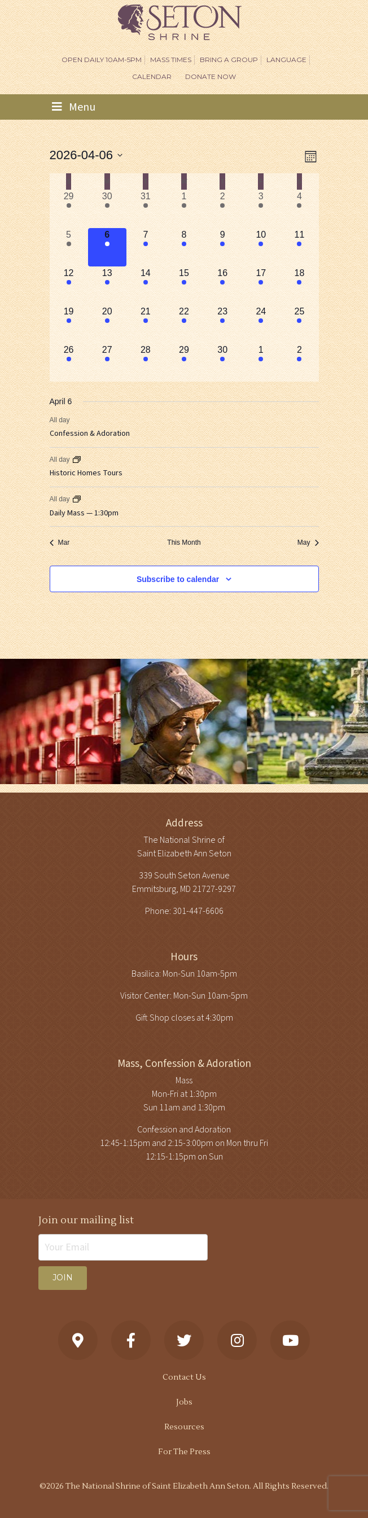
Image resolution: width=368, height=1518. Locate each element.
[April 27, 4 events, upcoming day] (107, 362)
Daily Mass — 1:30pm (84, 513)
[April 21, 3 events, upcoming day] (145, 324)
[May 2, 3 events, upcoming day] (299, 362)
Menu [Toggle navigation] (73, 107)
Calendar (152, 76)
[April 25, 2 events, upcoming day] (299, 324)
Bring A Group (229, 59)
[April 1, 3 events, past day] (184, 209)
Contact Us (184, 1377)
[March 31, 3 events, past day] (145, 209)
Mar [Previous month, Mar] (60, 542)
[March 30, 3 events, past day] (107, 209)
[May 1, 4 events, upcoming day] (261, 362)
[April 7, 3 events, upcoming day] (145, 247)
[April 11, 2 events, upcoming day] (299, 247)
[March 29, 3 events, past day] (69, 209)
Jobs (184, 1402)
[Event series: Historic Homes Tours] (77, 459)
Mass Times (170, 59)
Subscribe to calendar (178, 579)
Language (286, 59)
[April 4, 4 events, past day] (299, 209)
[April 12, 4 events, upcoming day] (69, 285)
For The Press (184, 1452)
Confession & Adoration (90, 433)
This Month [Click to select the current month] (183, 542)
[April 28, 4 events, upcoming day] (145, 362)
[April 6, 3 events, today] (107, 247)
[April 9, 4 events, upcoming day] (222, 247)
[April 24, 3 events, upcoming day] (261, 324)
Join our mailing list (86, 1220)
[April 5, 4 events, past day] (69, 247)
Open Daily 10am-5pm (102, 59)
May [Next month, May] (308, 542)
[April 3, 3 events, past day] (261, 209)
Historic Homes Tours (86, 473)
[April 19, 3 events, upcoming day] (69, 324)
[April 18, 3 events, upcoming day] (299, 285)
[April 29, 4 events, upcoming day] (184, 362)
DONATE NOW (210, 76)
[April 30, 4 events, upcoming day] (222, 362)
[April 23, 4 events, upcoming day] (222, 324)
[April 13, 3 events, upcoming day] (107, 285)
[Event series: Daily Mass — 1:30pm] (77, 499)
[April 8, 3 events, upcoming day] (184, 247)
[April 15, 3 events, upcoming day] (184, 285)
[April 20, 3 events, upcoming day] (107, 324)
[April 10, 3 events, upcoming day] (261, 247)
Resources (184, 1427)
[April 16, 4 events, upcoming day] (222, 285)
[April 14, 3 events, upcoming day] (145, 285)
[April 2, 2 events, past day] (222, 209)
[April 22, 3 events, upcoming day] (184, 324)
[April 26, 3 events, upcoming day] (69, 362)
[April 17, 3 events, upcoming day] (261, 285)
